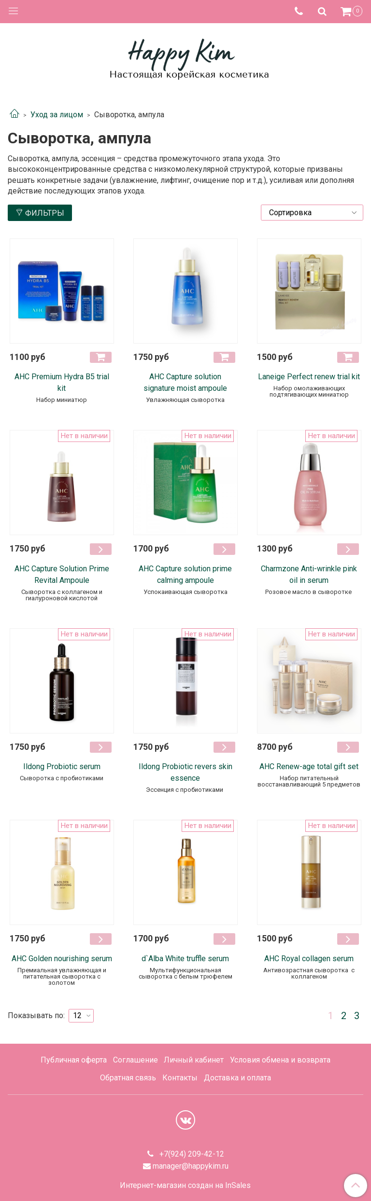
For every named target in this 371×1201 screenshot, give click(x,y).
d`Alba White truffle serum (185, 958)
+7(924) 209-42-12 (190, 1154)
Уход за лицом (56, 114)
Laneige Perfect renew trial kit (309, 376)
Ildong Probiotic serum (61, 766)
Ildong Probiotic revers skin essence (185, 772)
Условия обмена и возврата (280, 1059)
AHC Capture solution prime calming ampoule (185, 574)
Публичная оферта (74, 1059)
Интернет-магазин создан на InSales (185, 1185)
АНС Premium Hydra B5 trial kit (61, 382)
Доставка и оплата (237, 1077)
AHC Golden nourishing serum (62, 958)
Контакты (180, 1077)
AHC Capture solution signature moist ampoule (185, 382)
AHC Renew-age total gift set (308, 766)
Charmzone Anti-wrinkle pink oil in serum (309, 574)
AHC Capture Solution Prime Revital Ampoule (61, 574)
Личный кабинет (194, 1059)
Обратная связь (128, 1077)
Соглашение (135, 1059)
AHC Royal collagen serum (309, 958)
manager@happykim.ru (190, 1166)
